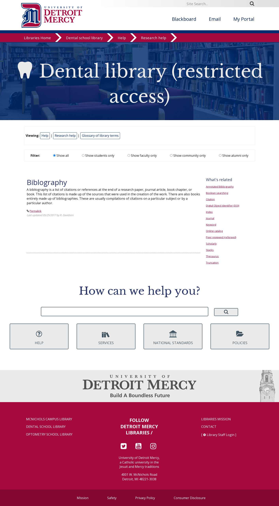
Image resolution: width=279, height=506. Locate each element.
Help (122, 38)
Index (209, 212)
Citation (210, 199)
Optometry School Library (49, 434)
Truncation (212, 262)
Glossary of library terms (100, 135)
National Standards (172, 337)
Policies (239, 337)
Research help (153, 38)
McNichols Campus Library (49, 419)
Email (215, 19)
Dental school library (84, 38)
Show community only (188, 155)
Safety (111, 498)
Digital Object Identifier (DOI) (222, 205)
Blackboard (184, 19)
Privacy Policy (145, 498)
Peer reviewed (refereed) (221, 237)
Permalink (35, 211)
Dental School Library (46, 427)
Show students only (98, 155)
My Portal (243, 19)
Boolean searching (217, 193)
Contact (208, 427)
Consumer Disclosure (190, 498)
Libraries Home (37, 38)
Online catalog (214, 231)
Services (106, 337)
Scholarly (211, 243)
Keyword (211, 224)
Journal (210, 218)
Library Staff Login (220, 435)
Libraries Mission (216, 419)
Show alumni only (233, 155)
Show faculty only (142, 155)
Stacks (210, 250)
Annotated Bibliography (220, 186)
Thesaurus (212, 256)
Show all (61, 155)
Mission (82, 498)
